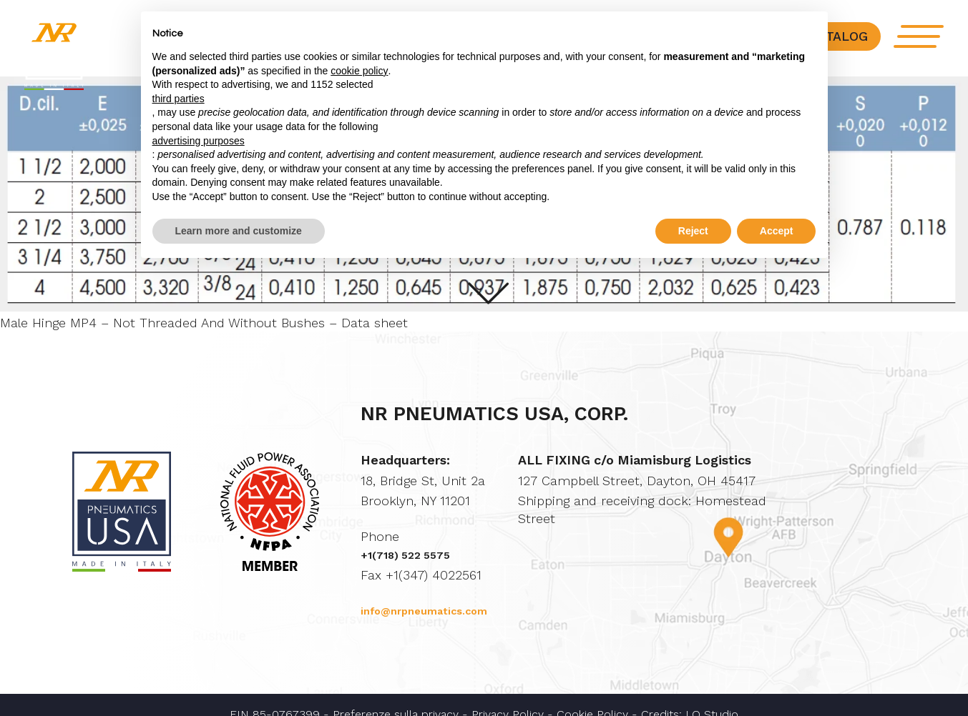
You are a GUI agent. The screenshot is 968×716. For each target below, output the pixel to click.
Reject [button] (693, 231)
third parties (178, 98)
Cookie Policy (592, 696)
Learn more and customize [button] (238, 231)
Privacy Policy (507, 696)
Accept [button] (776, 231)
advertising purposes (198, 140)
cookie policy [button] (359, 70)
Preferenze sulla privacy (396, 696)
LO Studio (711, 696)
